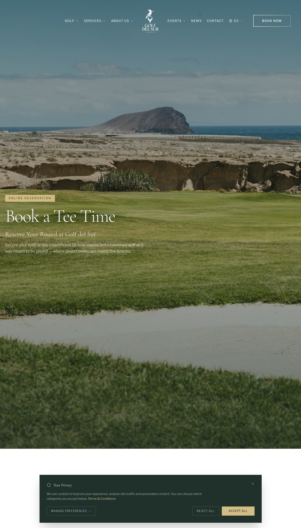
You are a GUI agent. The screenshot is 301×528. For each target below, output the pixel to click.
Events (177, 21)
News (196, 21)
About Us (122, 21)
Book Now (272, 21)
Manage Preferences (71, 511)
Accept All (238, 511)
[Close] (253, 483)
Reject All (206, 511)
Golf (72, 21)
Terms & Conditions (102, 498)
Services (95, 21)
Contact (215, 21)
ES (236, 21)
